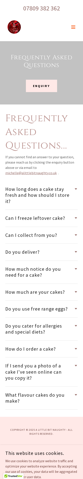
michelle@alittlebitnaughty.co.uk (31, 173)
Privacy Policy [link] (41, 448)
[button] (73, 27)
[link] (14, 27)
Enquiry (41, 86)
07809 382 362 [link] (41, 8)
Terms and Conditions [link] (41, 454)
